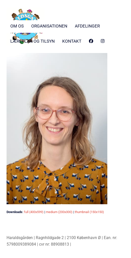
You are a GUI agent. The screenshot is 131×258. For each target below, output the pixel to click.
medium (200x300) (59, 212)
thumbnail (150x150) (89, 212)
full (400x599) (34, 212)
